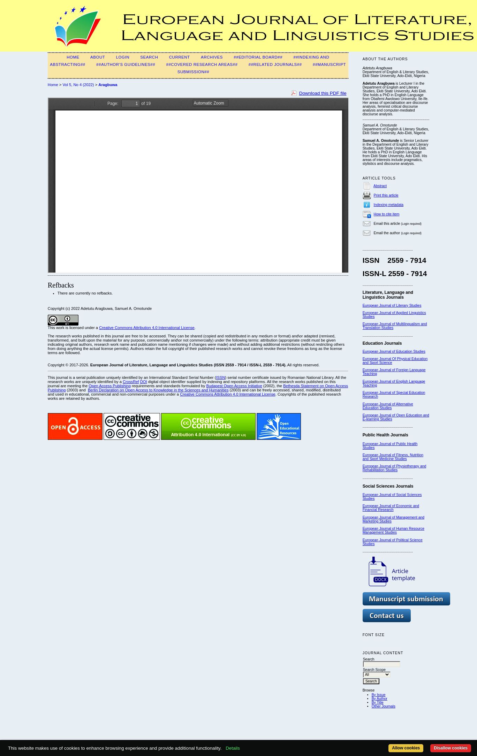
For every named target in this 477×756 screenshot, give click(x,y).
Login (122, 57)
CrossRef (131, 382)
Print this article (386, 195)
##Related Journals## (275, 64)
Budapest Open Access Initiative (234, 386)
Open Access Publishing (110, 386)
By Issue (379, 695)
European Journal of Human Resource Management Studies (393, 530)
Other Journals (383, 706)
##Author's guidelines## (125, 64)
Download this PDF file (323, 93)
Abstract (380, 186)
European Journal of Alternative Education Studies (388, 406)
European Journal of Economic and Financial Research (391, 508)
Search (149, 57)
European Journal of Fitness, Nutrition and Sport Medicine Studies (393, 457)
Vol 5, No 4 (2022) (78, 85)
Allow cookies (406, 748)
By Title (378, 702)
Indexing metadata (389, 205)
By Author (379, 699)
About (97, 57)
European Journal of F (381, 370)
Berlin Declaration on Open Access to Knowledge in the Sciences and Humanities (158, 390)
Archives (212, 57)
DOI (143, 382)
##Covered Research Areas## (201, 64)
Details (233, 748)
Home (73, 57)
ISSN (220, 377)
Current (179, 57)
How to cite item (387, 214)
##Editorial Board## (258, 57)
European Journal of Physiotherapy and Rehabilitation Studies (394, 468)
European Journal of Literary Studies (392, 305)
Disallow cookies (451, 748)
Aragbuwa (107, 85)
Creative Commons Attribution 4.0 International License (147, 328)
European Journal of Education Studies (394, 351)
